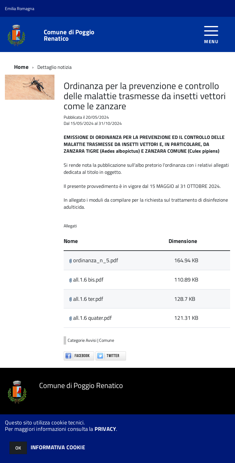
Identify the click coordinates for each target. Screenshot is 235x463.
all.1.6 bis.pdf (86, 279)
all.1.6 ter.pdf (86, 299)
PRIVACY (105, 429)
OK (18, 447)
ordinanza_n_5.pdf (93, 260)
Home (21, 67)
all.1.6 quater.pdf (90, 318)
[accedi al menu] (211, 34)
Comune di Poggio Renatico (69, 35)
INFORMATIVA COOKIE (58, 447)
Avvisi (91, 340)
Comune (106, 340)
